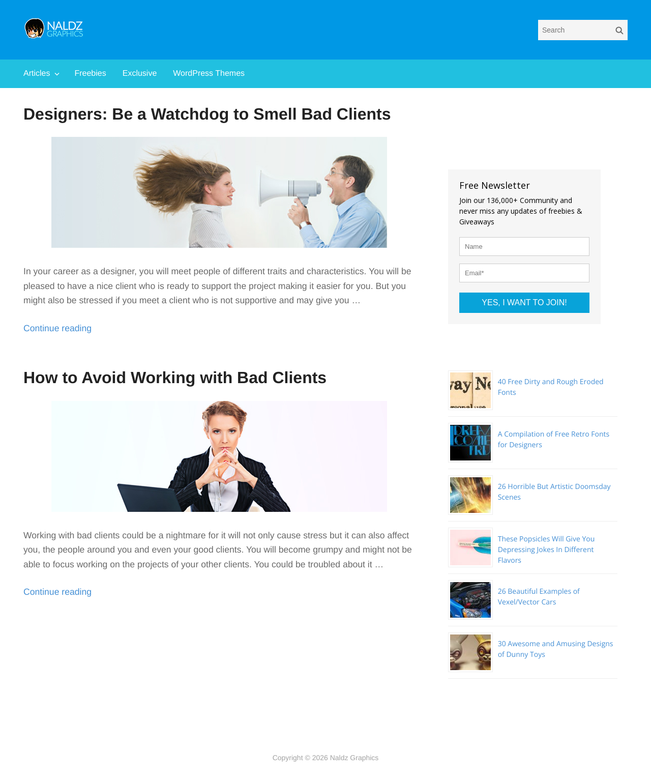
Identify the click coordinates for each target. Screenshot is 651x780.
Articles (36, 73)
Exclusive (140, 73)
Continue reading (57, 328)
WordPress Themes (209, 73)
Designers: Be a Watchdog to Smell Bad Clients (207, 114)
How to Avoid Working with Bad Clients (175, 377)
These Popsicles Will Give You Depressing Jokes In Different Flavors (546, 549)
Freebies (90, 73)
